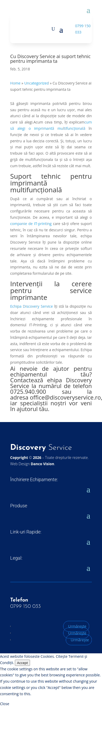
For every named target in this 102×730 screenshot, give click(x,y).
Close (4, 703)
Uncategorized (36, 83)
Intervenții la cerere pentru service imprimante (51, 290)
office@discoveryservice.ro (65, 397)
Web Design (32, 463)
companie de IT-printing (31, 223)
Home (15, 83)
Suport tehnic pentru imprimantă (51, 179)
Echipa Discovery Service (31, 306)
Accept (22, 662)
